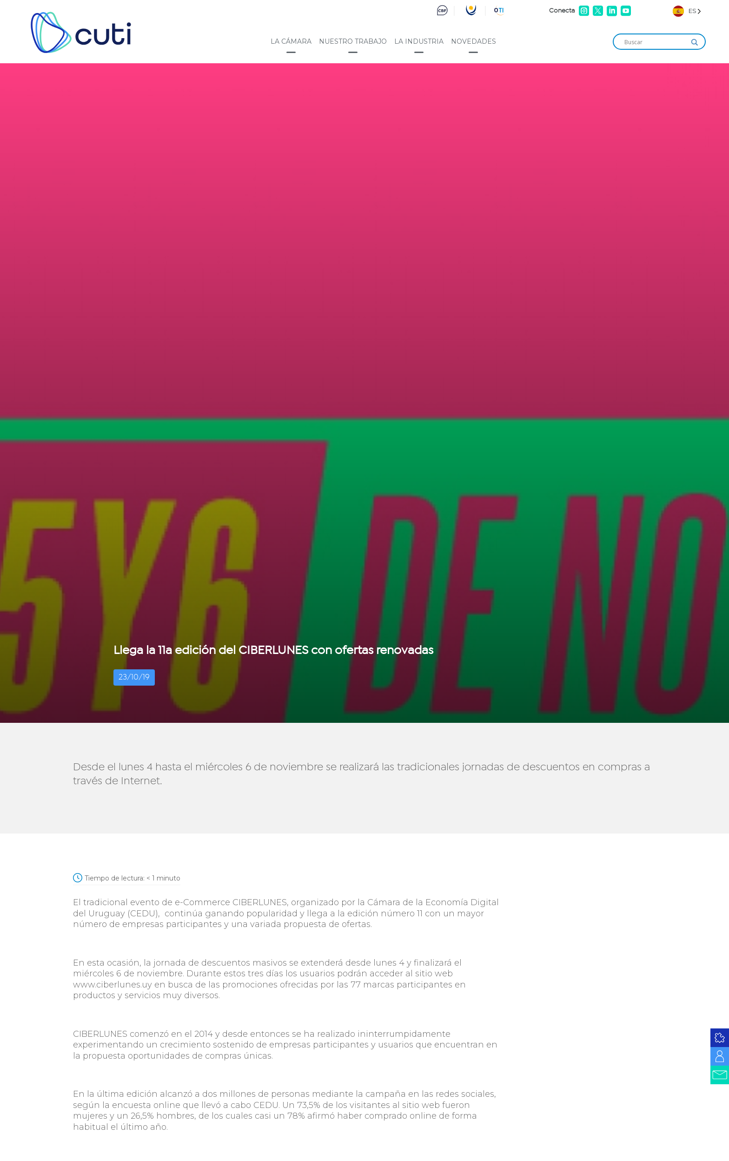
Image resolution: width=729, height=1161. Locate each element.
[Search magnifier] (694, 42)
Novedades (473, 41)
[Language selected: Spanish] (687, 11)
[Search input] (655, 42)
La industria (419, 41)
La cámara (291, 41)
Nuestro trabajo (353, 41)
